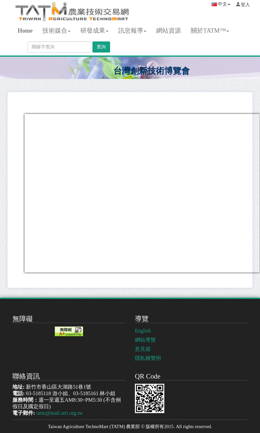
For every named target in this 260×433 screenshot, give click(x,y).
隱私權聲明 (148, 358)
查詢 (101, 46)
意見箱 (143, 349)
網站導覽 (145, 340)
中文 (221, 4)
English (143, 330)
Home (25, 30)
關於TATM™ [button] (210, 30)
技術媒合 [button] (56, 30)
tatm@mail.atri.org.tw (59, 413)
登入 (245, 4)
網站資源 (168, 30)
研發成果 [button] (94, 30)
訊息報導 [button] (132, 30)
